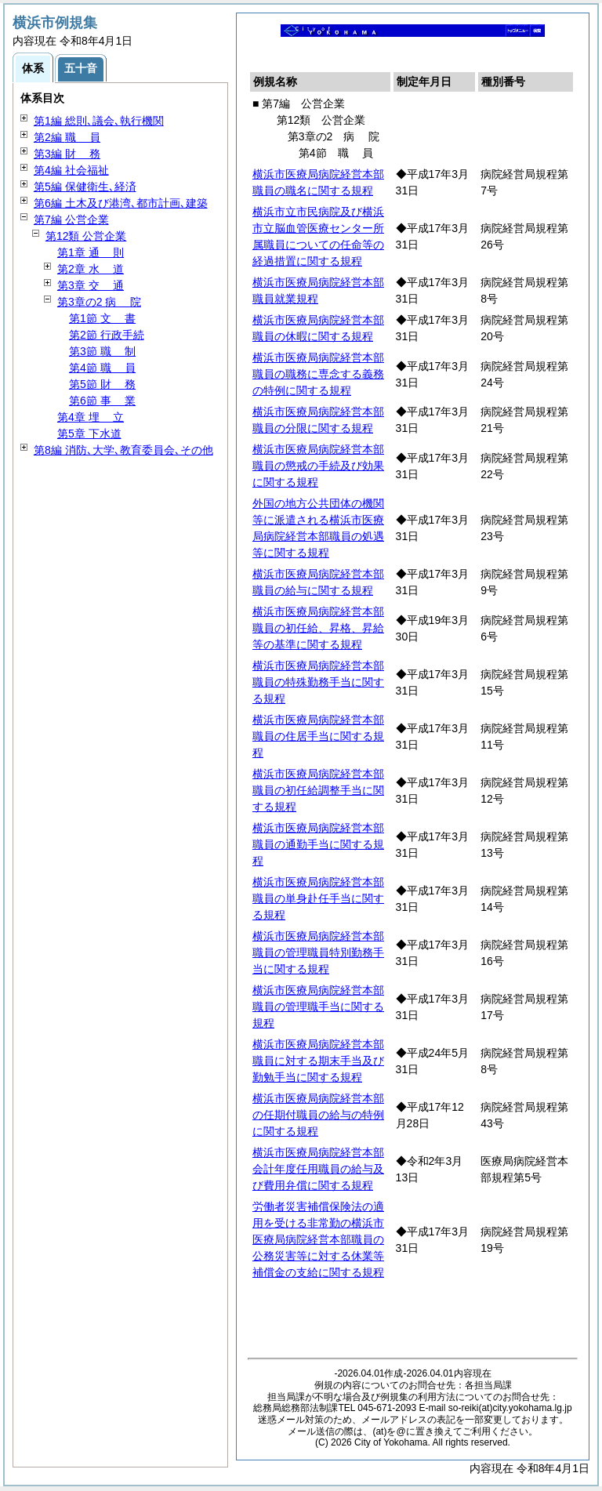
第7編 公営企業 (71, 219)
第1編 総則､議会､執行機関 (99, 120)
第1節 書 (102, 318)
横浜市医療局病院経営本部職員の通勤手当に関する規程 (318, 844)
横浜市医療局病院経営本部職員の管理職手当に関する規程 (318, 1006)
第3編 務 (67, 153)
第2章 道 (90, 269)
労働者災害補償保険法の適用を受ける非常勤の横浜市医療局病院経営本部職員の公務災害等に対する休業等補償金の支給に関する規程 (318, 1239)
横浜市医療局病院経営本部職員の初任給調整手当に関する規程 (318, 790)
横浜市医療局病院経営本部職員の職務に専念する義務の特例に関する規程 (318, 374)
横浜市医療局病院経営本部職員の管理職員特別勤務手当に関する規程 (318, 952)
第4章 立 (90, 417)
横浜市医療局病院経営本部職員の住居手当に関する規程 (318, 736)
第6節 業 (102, 400)
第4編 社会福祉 (71, 170)
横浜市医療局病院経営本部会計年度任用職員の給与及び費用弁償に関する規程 (318, 1169)
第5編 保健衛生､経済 (85, 186)
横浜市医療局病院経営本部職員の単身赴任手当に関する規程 (318, 898)
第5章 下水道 (89, 433)
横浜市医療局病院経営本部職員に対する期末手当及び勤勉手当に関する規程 (318, 1060)
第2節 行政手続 (106, 334)
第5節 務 (102, 384)
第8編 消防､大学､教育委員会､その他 (123, 450)
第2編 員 (67, 137)
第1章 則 (90, 252)
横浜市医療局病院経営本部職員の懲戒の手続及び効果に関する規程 (318, 465)
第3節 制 (102, 351)
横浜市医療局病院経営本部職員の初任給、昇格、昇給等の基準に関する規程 (318, 628)
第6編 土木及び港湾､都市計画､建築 (121, 203)
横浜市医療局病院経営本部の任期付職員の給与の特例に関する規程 (318, 1114)
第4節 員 (102, 367)
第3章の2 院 (99, 302)
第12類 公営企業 (85, 236)
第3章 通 (90, 285)
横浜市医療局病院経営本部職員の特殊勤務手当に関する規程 (318, 682)
